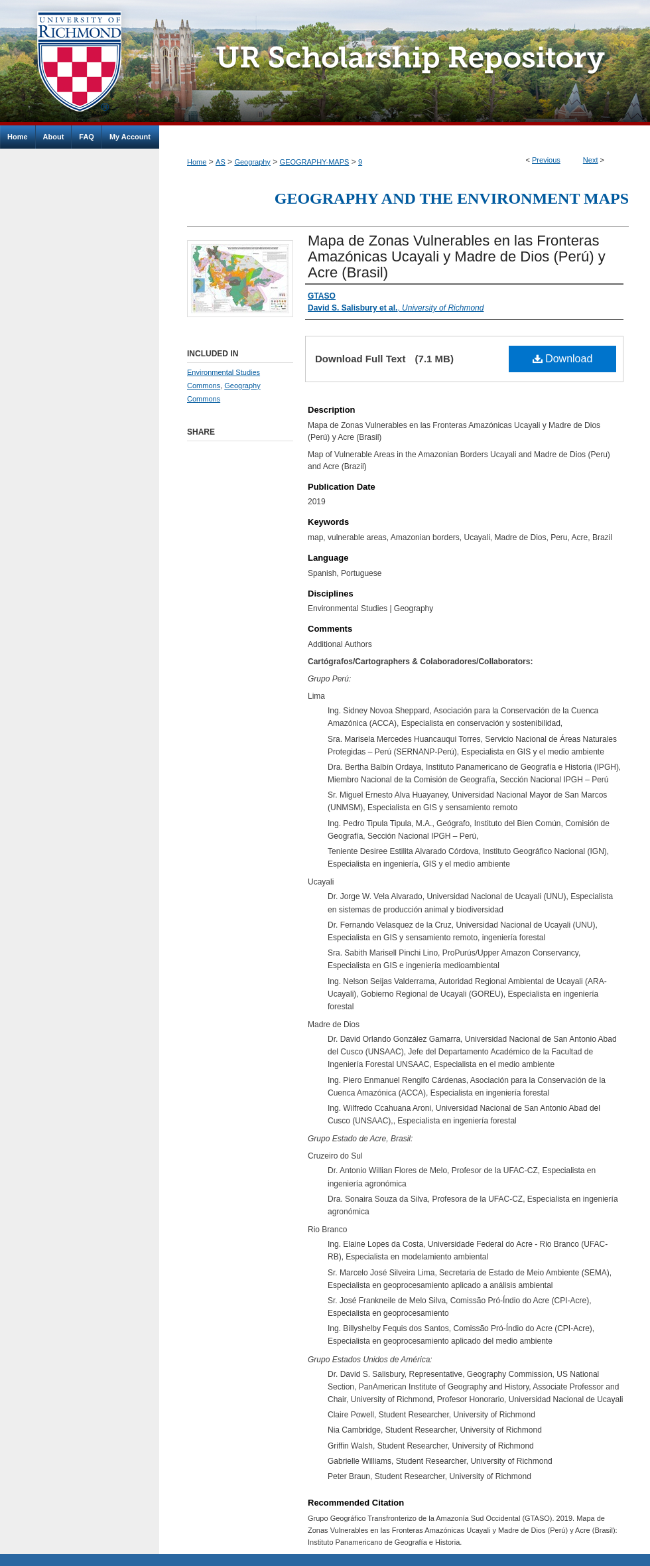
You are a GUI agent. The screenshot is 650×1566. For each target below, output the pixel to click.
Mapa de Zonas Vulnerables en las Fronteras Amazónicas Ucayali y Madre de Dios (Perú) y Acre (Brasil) (457, 256)
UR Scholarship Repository (404, 62)
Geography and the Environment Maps (452, 198)
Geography (252, 162)
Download (563, 358)
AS (221, 162)
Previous (546, 160)
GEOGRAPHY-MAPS (315, 162)
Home (196, 162)
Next (590, 160)
